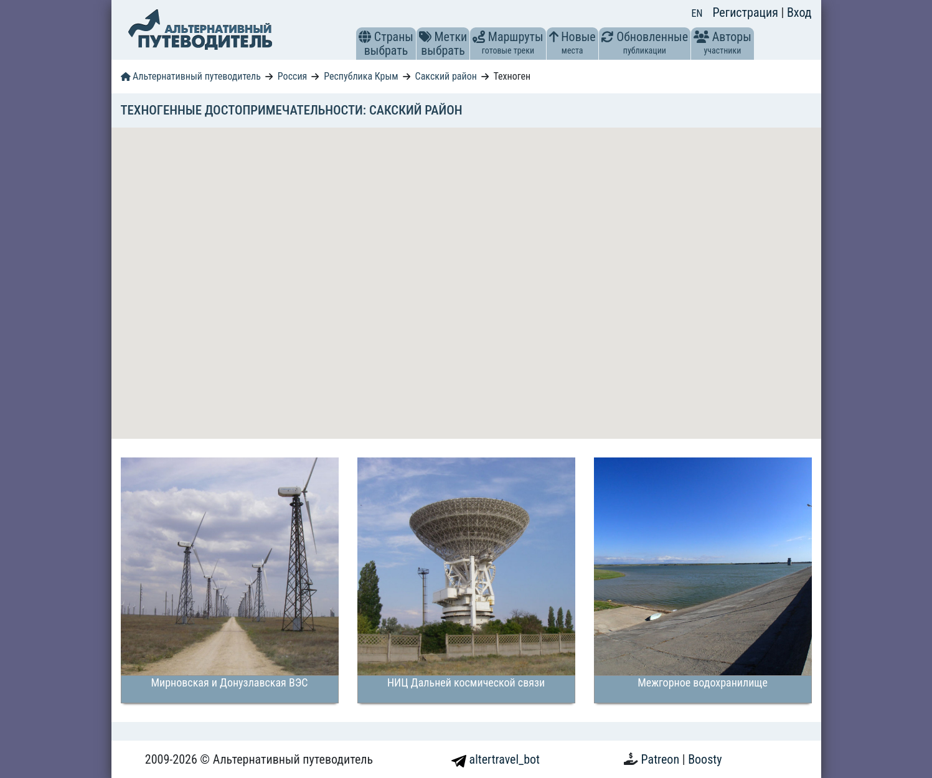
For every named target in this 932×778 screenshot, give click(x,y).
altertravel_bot (495, 759)
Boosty (705, 759)
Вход (799, 12)
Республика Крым (361, 76)
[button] (365, 36)
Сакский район (446, 76)
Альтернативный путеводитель (191, 76)
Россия (292, 76)
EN (697, 13)
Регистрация (746, 12)
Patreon (661, 759)
